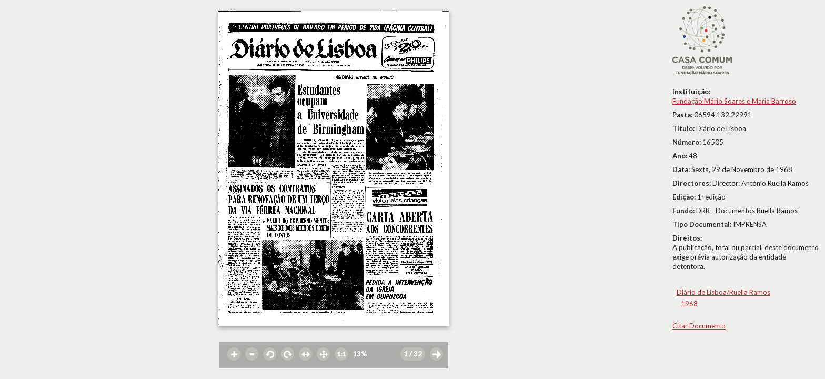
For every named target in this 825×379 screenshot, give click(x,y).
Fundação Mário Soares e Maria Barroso (734, 101)
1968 (689, 304)
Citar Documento (699, 326)
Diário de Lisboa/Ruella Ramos (723, 292)
